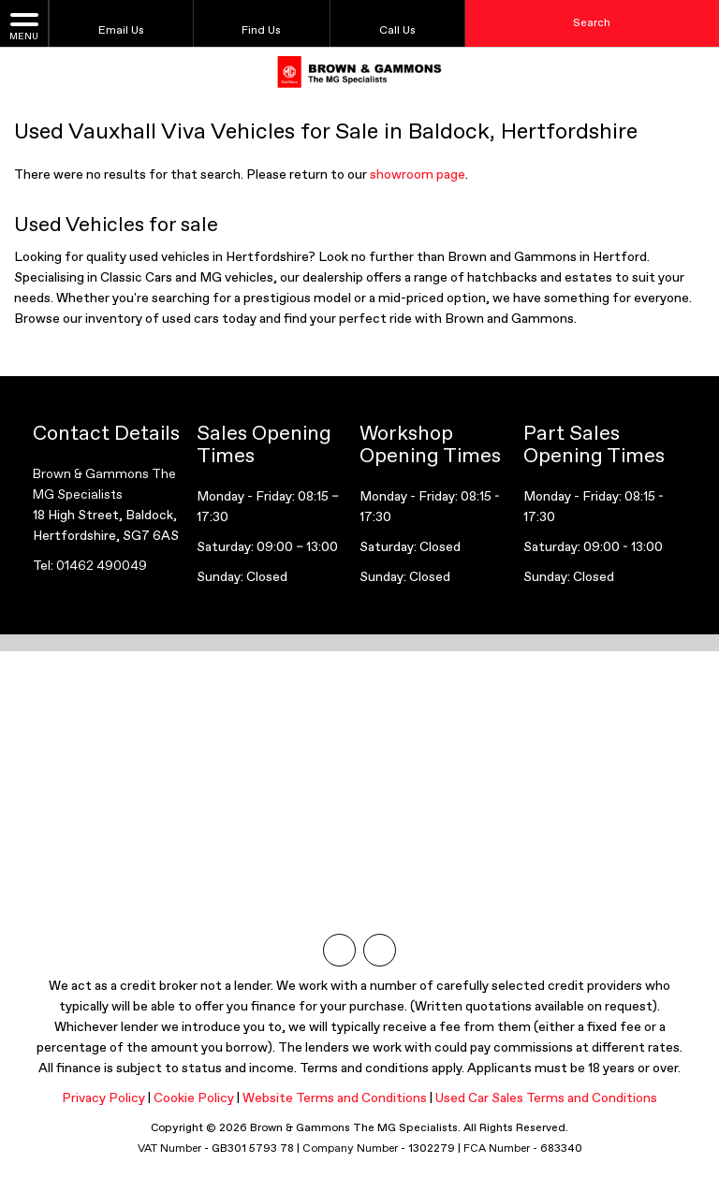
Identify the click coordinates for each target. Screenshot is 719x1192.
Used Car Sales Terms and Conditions (546, 1098)
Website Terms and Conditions (334, 1098)
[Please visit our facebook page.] (379, 950)
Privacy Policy (103, 1098)
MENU (23, 25)
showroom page (417, 175)
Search (591, 23)
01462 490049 (101, 566)
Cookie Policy (194, 1098)
